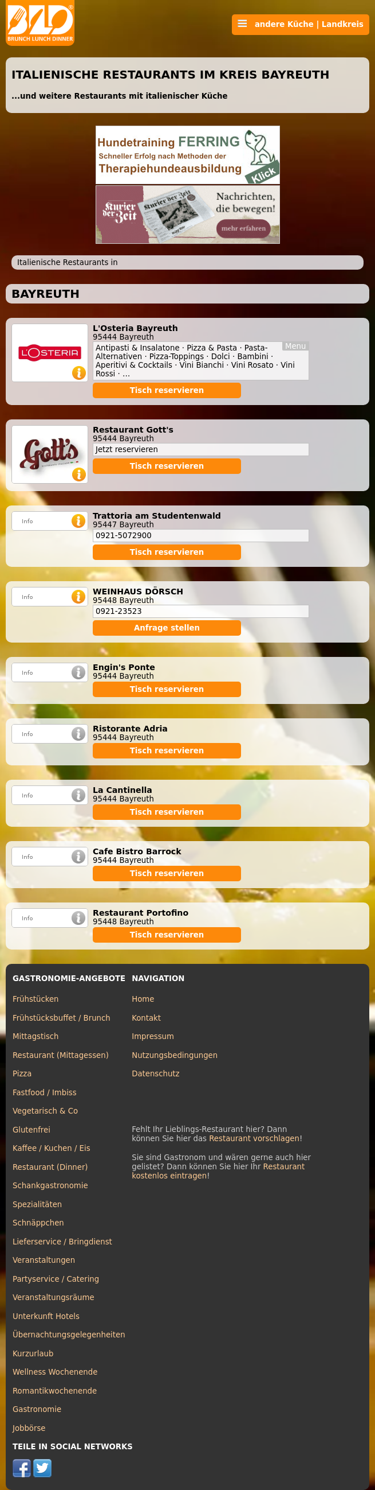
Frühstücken (36, 999)
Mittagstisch (36, 1036)
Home (143, 999)
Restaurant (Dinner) (50, 1167)
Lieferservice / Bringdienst (62, 1242)
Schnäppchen (38, 1223)
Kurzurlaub (33, 1353)
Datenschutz (155, 1073)
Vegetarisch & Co (45, 1111)
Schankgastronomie (50, 1185)
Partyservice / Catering (56, 1279)
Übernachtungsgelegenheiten (69, 1335)
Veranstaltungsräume (53, 1297)
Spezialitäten (37, 1204)
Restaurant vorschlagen (254, 1138)
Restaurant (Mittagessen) (61, 1055)
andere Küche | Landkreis (301, 24)
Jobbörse (29, 1428)
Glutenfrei (31, 1130)
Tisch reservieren (167, 390)
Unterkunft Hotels (46, 1316)
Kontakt (146, 1018)
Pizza (22, 1073)
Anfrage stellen (167, 628)
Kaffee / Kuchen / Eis (51, 1148)
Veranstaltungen (44, 1260)
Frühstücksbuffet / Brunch (61, 1018)
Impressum (153, 1036)
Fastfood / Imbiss (45, 1092)
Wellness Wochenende (55, 1372)
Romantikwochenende (55, 1391)
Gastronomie (37, 1409)
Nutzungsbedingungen (175, 1055)
